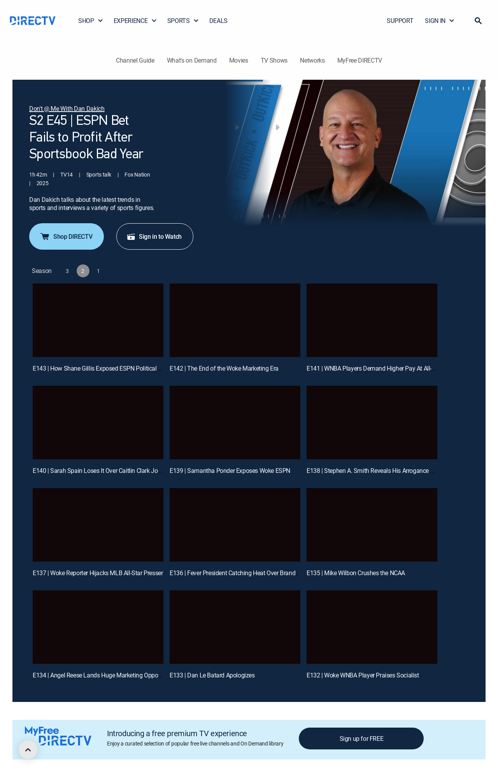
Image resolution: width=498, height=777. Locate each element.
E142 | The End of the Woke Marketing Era (224, 368)
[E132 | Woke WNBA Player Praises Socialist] (372, 627)
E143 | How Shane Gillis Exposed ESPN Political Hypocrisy (108, 368)
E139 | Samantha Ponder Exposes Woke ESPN (230, 470)
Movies (238, 60)
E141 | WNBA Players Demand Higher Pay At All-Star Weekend (387, 368)
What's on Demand (192, 60)
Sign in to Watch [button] (154, 236)
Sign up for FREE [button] (362, 738)
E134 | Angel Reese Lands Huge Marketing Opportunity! (104, 675)
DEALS (218, 20)
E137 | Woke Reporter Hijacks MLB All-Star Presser (98, 573)
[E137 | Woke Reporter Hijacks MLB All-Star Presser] (98, 525)
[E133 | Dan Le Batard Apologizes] (235, 627)
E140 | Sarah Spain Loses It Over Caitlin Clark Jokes (100, 470)
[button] (478, 20)
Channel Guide (135, 60)
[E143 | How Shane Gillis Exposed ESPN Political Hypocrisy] (98, 320)
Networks (312, 60)
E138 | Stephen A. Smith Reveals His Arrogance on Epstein (382, 470)
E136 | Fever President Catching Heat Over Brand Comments (248, 573)
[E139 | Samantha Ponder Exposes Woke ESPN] (235, 422)
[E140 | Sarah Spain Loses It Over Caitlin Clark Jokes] (98, 422)
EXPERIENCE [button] (135, 20)
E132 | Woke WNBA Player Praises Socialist (363, 675)
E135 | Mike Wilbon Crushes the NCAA (356, 573)
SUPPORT (400, 20)
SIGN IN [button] (440, 20)
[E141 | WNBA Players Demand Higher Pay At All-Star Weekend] (372, 320)
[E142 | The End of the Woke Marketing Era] (235, 320)
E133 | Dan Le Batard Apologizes (212, 675)
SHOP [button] (90, 20)
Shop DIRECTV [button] (65, 236)
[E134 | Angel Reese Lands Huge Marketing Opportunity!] (98, 627)
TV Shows (274, 60)
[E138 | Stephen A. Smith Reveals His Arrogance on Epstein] (372, 422)
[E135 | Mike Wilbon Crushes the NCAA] (372, 525)
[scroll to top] (28, 749)
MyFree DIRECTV (359, 60)
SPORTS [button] (183, 20)
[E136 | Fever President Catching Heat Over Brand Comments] (235, 525)
